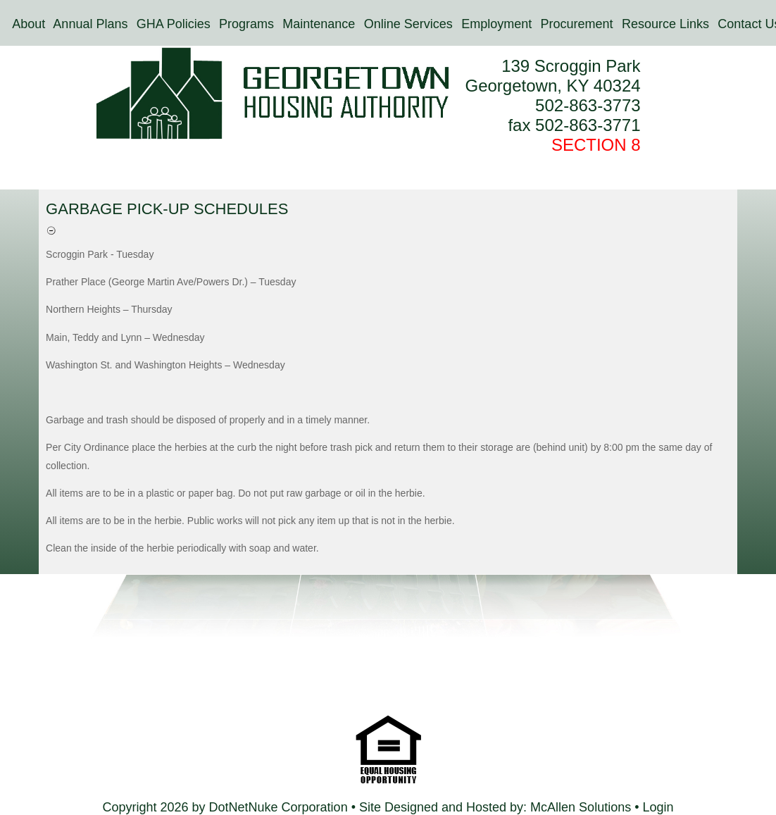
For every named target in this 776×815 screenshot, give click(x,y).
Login (657, 807)
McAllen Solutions (582, 807)
